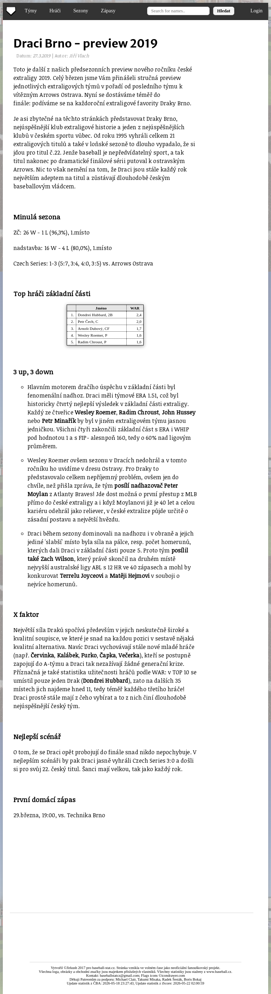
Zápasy (108, 10)
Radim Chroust (90, 342)
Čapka (108, 655)
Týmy (31, 10)
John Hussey (179, 412)
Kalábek (67, 655)
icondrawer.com (173, 975)
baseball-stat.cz (103, 968)
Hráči (55, 10)
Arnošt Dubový (90, 328)
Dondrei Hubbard (92, 315)
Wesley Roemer (90, 335)
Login (257, 10)
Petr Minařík (59, 421)
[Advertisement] (110, 860)
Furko (89, 655)
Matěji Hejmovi (130, 576)
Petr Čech (86, 321)
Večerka (129, 655)
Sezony (80, 10)
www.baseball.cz (218, 972)
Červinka (42, 655)
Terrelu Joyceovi (82, 576)
